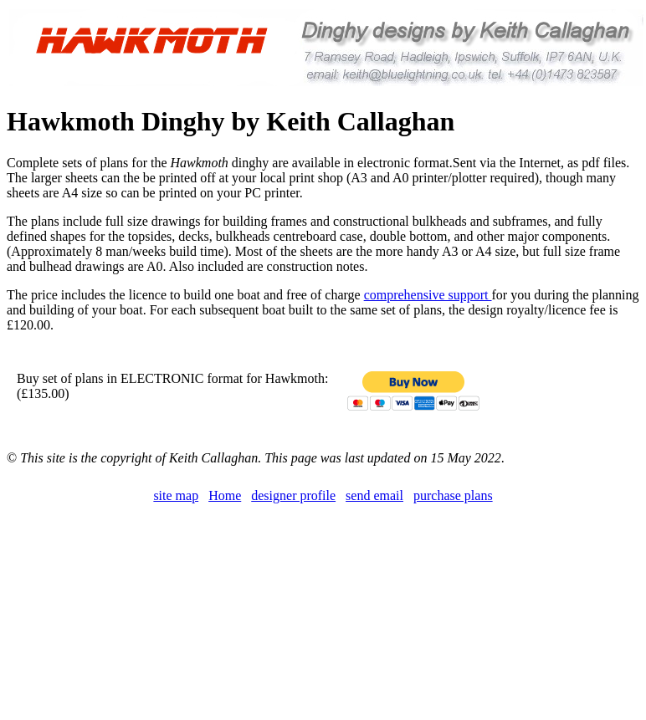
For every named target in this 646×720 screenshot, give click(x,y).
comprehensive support (428, 295)
